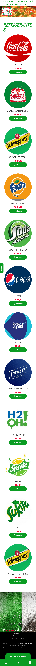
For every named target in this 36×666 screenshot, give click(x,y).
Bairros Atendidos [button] (18, 656)
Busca (18, 662)
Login (6, 662)
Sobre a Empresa (18, 633)
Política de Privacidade (18, 638)
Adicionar (19, 72)
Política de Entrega (18, 636)
